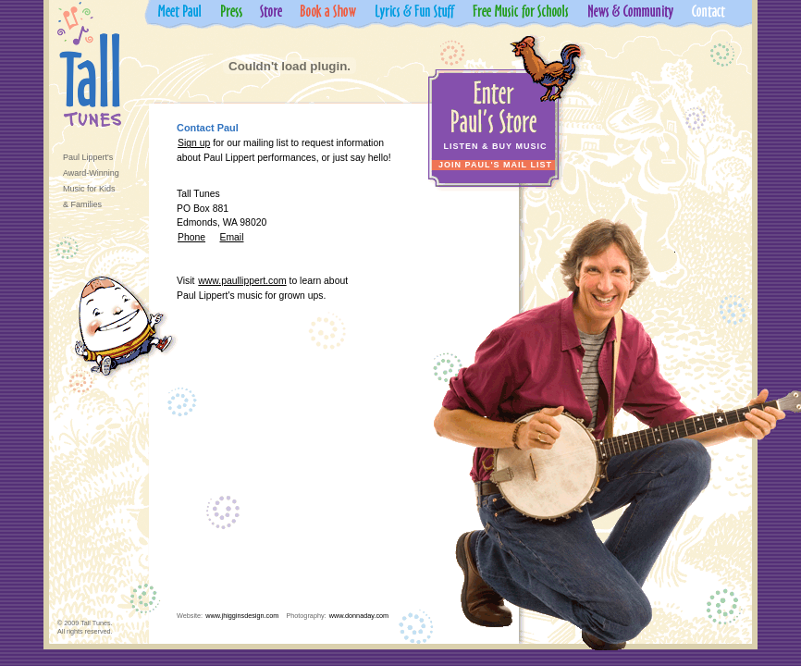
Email (231, 237)
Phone (191, 237)
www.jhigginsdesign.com (241, 615)
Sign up (194, 143)
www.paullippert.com (242, 281)
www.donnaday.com (358, 615)
